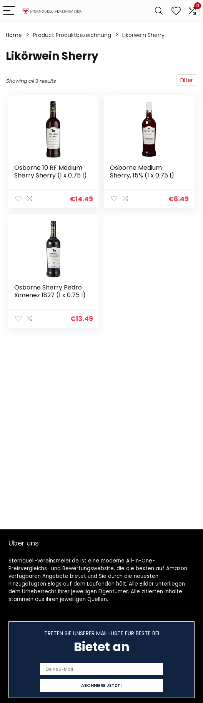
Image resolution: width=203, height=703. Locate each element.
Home (14, 35)
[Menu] (9, 11)
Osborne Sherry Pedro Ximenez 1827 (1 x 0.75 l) (50, 291)
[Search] (159, 11)
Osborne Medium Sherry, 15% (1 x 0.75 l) (142, 171)
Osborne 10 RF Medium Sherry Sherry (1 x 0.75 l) (50, 171)
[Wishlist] (176, 11)
